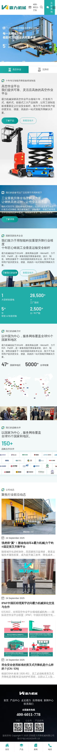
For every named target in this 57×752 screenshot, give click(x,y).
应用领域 (37, 700)
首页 (6, 700)
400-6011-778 (28, 714)
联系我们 (28, 704)
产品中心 (15, 700)
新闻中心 (49, 700)
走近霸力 (26, 700)
